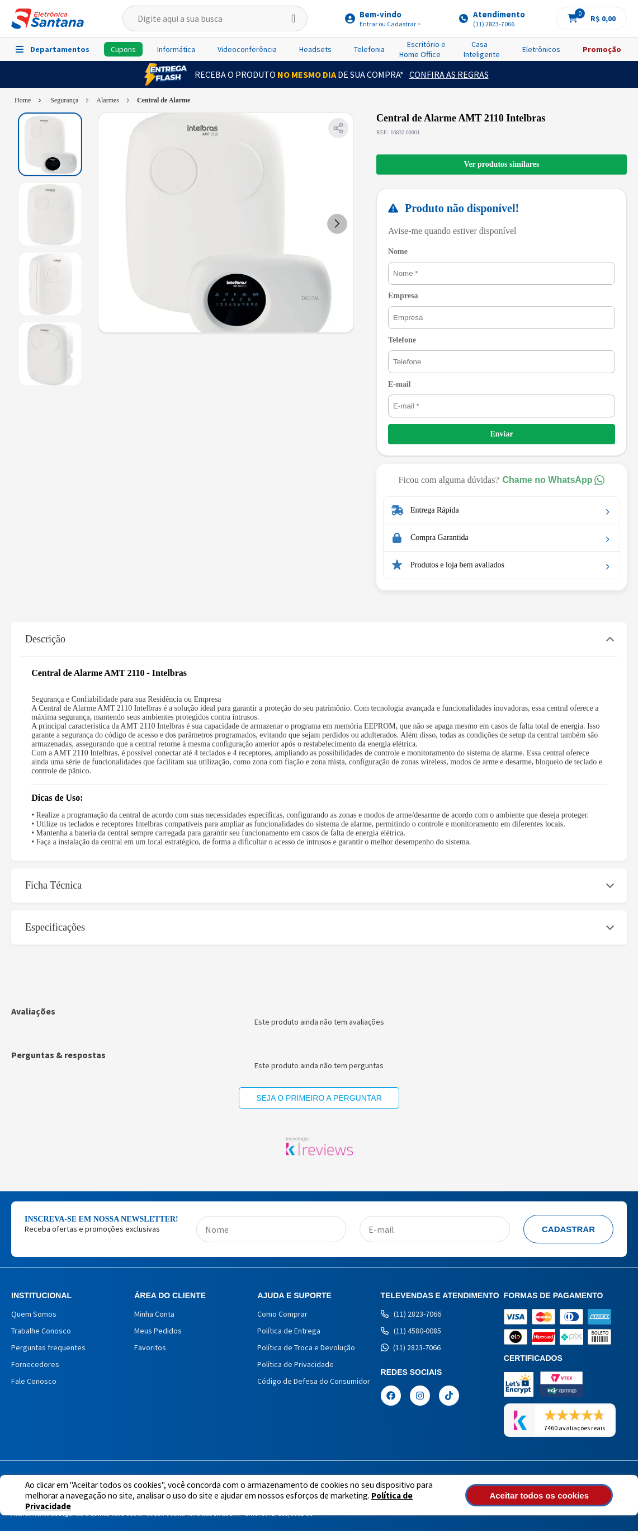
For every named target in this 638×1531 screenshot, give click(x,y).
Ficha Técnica (53, 885)
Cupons (123, 49)
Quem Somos (33, 1314)
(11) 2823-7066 (411, 1314)
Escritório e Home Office (422, 49)
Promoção (602, 49)
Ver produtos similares (502, 164)
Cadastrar (568, 1229)
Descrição (45, 639)
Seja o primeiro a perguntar (319, 1097)
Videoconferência (247, 49)
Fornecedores (35, 1364)
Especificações (55, 927)
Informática (176, 49)
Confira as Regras (449, 74)
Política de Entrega (288, 1331)
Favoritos (150, 1347)
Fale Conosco (33, 1381)
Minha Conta (154, 1314)
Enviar (501, 434)
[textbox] (214, 18)
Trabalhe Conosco (41, 1331)
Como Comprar (282, 1314)
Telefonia (369, 49)
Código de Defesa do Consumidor (313, 1381)
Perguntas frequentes (48, 1347)
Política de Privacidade (374, 1500)
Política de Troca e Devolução (306, 1347)
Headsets (315, 49)
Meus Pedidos (158, 1331)
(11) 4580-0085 (411, 1331)
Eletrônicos (541, 49)
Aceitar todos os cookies (556, 1495)
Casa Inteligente (482, 49)
